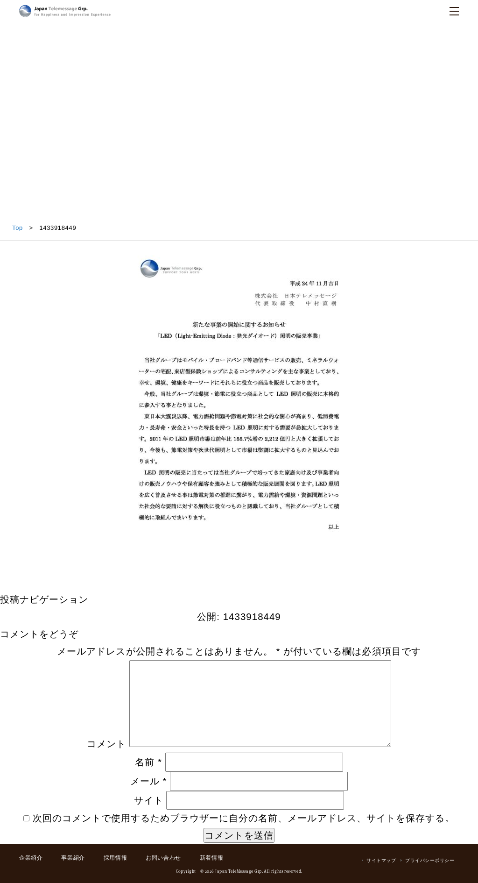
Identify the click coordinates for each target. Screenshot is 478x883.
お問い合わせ (163, 858)
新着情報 (211, 858)
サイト (148, 800)
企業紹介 (30, 858)
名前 (148, 761)
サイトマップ (381, 860)
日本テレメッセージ (65, 11)
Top (17, 227)
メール (148, 781)
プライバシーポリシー (429, 860)
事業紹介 (72, 858)
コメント (106, 743)
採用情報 (115, 858)
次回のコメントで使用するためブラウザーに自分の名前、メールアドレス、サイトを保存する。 (244, 817)
